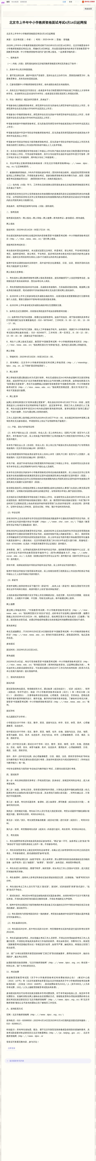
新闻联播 (23, 2)
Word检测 (15, 2)
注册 (64, 2)
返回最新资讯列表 (15, 1061)
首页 (8, 2)
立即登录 (11, 1048)
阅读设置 (88, 9)
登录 (70, 2)
